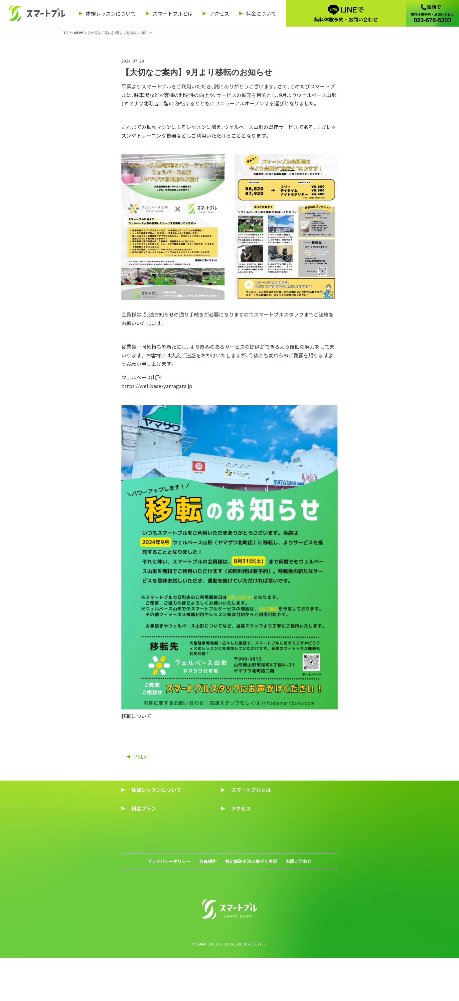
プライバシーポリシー (169, 897)
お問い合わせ (299, 897)
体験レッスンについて (111, 13)
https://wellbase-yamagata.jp (156, 385)
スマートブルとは (173, 13)
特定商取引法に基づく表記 (251, 897)
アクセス (219, 13)
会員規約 (208, 897)
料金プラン (143, 808)
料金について (261, 13)
